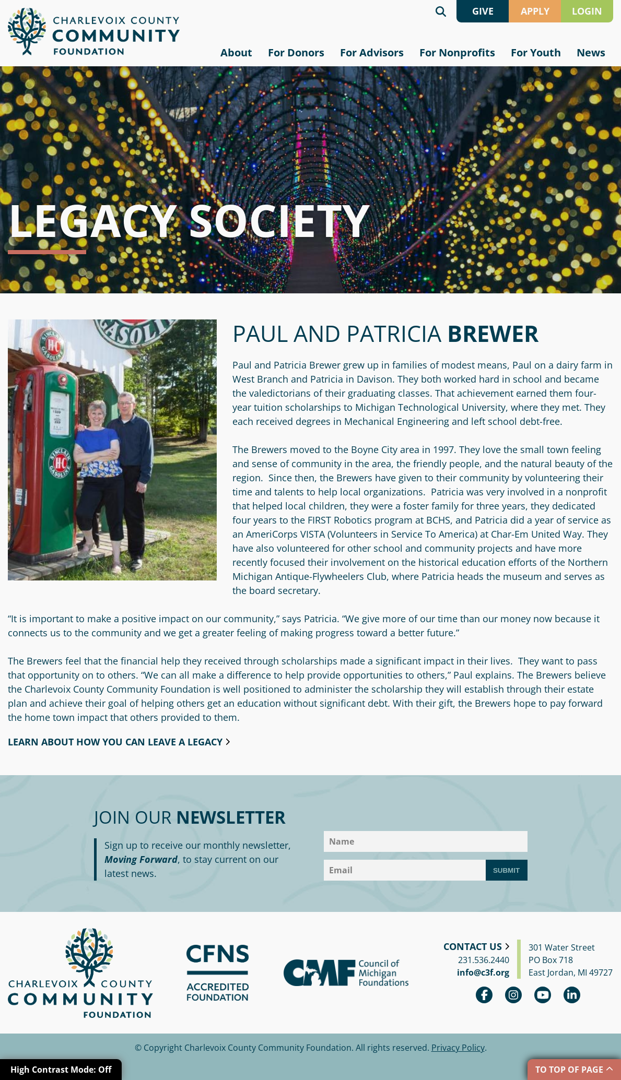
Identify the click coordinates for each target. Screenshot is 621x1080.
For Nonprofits (457, 52)
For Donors (296, 52)
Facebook (484, 995)
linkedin (572, 995)
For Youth (536, 52)
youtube (542, 995)
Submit (506, 870)
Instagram (513, 995)
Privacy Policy (458, 1047)
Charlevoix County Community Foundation (94, 31)
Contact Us (472, 946)
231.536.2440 (483, 960)
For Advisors (372, 52)
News (591, 52)
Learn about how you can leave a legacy (115, 741)
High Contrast (60, 1069)
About (236, 52)
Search (440, 11)
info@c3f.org (483, 972)
